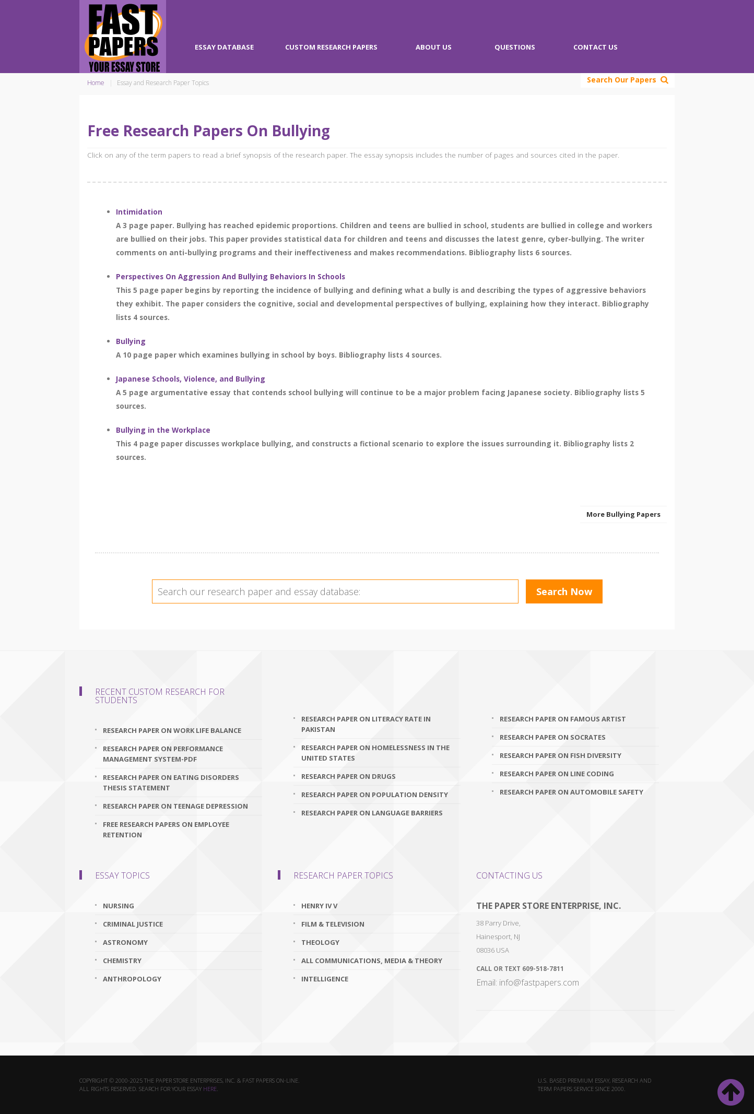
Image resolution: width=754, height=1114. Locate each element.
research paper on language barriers (372, 812)
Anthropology (132, 978)
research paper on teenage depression (175, 806)
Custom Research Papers (331, 47)
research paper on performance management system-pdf (163, 754)
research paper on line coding (557, 773)
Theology (320, 942)
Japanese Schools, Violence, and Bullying (190, 379)
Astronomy (125, 942)
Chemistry (122, 960)
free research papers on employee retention (166, 829)
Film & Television (332, 924)
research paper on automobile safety (571, 792)
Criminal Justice (133, 924)
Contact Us (595, 47)
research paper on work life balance (172, 730)
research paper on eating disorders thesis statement (171, 782)
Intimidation (139, 212)
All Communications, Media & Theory (371, 960)
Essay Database (224, 47)
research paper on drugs (348, 776)
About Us (434, 47)
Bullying (131, 341)
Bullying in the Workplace (163, 430)
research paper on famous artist (563, 719)
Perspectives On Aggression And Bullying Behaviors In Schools (230, 276)
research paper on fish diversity (560, 755)
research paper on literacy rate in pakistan (366, 724)
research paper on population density (374, 794)
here (210, 1089)
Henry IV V (319, 905)
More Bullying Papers (623, 514)
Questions (514, 47)
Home (95, 82)
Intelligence (324, 978)
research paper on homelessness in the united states (375, 753)
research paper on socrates (553, 737)
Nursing (118, 905)
